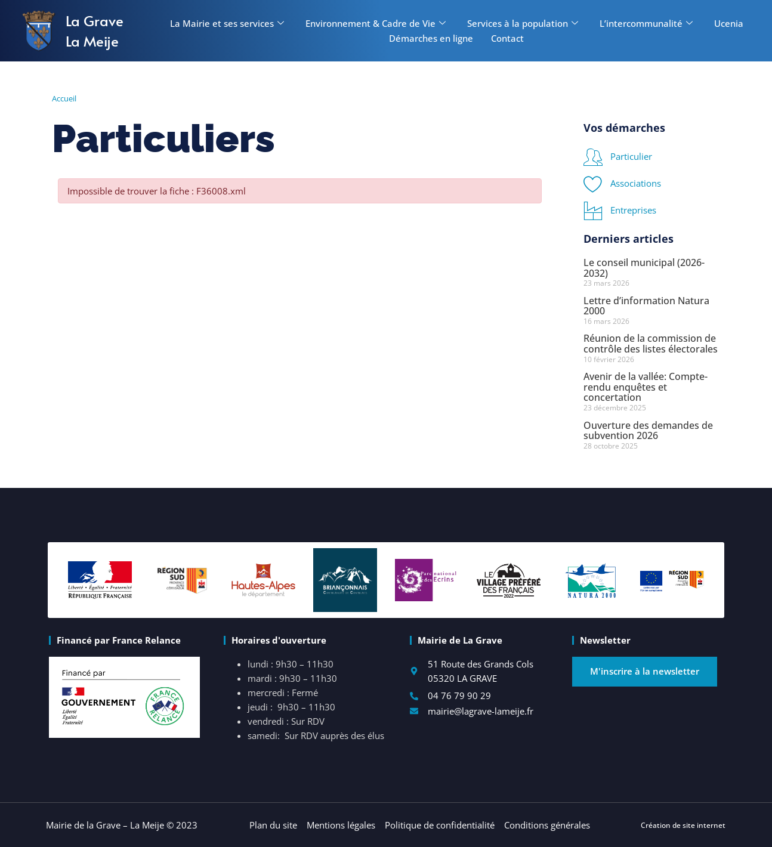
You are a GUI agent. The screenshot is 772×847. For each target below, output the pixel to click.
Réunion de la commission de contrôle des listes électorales (650, 344)
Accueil (64, 98)
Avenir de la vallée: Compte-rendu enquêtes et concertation (645, 387)
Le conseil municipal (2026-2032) (644, 268)
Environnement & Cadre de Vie (375, 23)
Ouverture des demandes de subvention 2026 (648, 431)
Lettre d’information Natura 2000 (646, 306)
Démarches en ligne (431, 38)
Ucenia (728, 23)
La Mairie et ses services (227, 23)
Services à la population (522, 23)
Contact (507, 38)
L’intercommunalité (646, 23)
